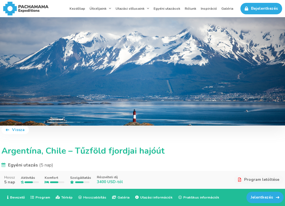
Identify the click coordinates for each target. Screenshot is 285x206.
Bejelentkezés (261, 8)
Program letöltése (258, 179)
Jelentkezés (265, 197)
